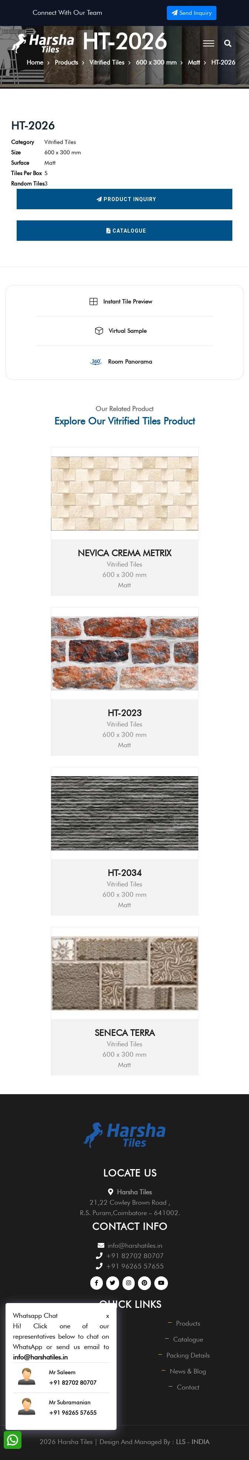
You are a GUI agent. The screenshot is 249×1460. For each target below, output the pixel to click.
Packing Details (188, 1355)
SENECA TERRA (125, 1032)
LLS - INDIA (192, 1442)
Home (35, 62)
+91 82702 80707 (135, 1256)
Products (188, 1323)
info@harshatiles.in (135, 1245)
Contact (188, 1387)
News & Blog (188, 1371)
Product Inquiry (126, 199)
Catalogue (126, 231)
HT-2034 (125, 872)
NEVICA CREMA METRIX (124, 553)
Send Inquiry (192, 12)
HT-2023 (125, 713)
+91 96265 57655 (135, 1266)
